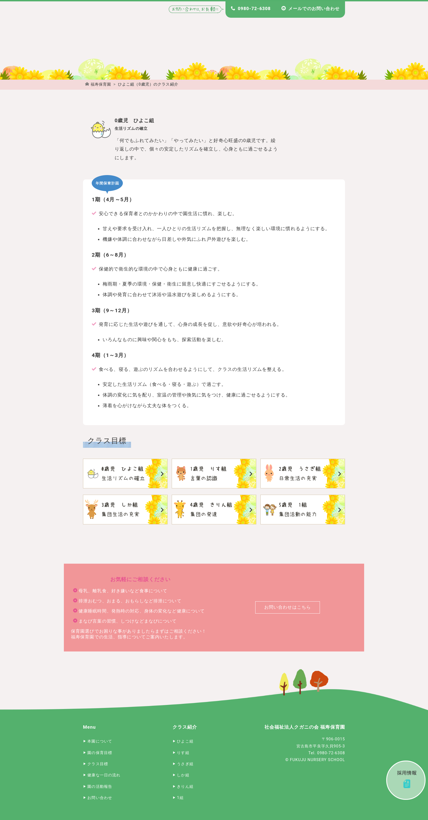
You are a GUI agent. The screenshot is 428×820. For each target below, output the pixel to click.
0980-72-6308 (254, 8)
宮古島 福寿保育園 (102, 41)
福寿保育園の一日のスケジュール (251, 41)
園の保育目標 (99, 752)
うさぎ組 (302, 473)
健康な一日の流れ (103, 775)
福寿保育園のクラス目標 (288, 41)
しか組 (125, 509)
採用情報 (406, 780)
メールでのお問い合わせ (314, 8)
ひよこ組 (125, 473)
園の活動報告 (99, 786)
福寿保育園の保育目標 (177, 41)
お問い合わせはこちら (287, 607)
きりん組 (214, 509)
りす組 (214, 473)
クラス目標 (97, 764)
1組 (302, 509)
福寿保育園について (139, 41)
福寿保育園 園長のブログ (326, 41)
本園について (99, 741)
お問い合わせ (99, 797)
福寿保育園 (101, 84)
